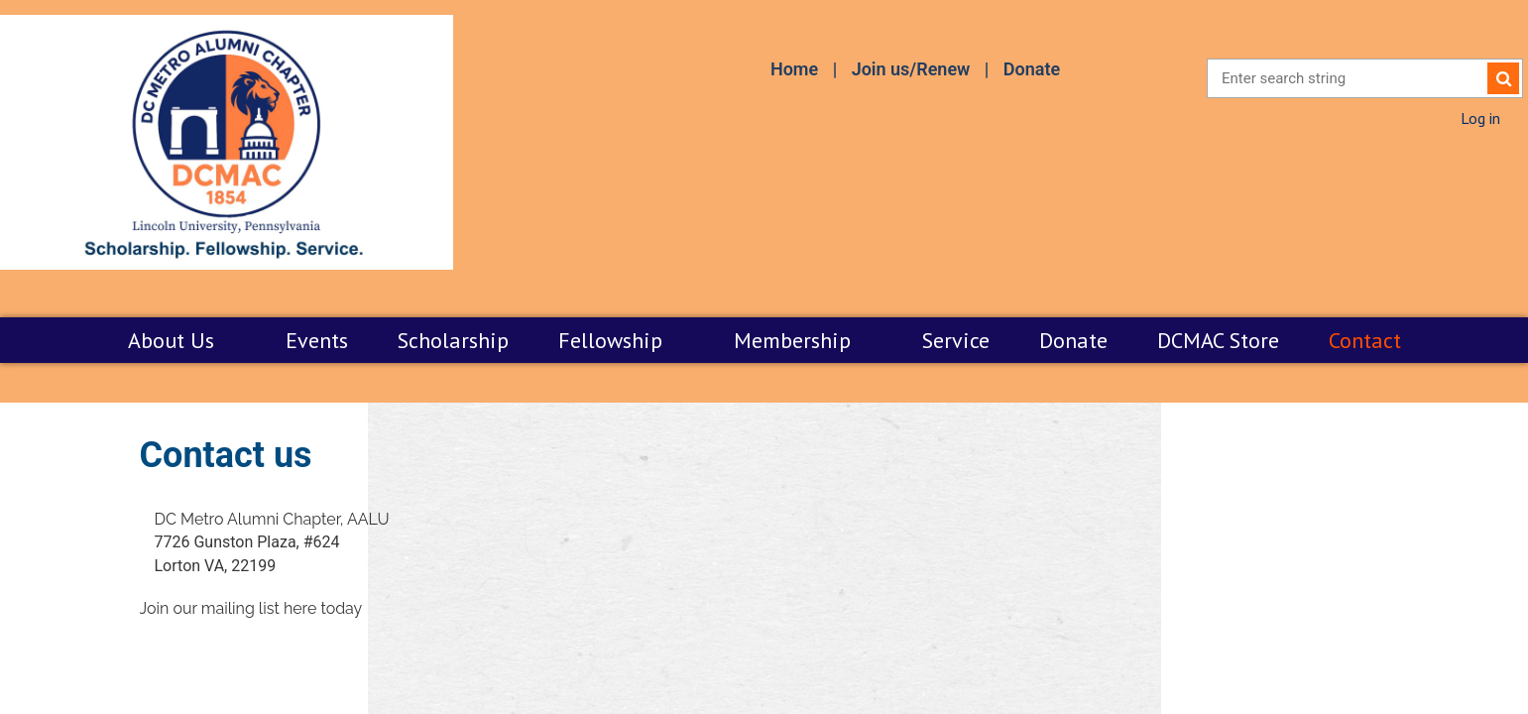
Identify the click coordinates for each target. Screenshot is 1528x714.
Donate (1031, 69)
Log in (1480, 118)
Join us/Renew (911, 69)
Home (794, 69)
